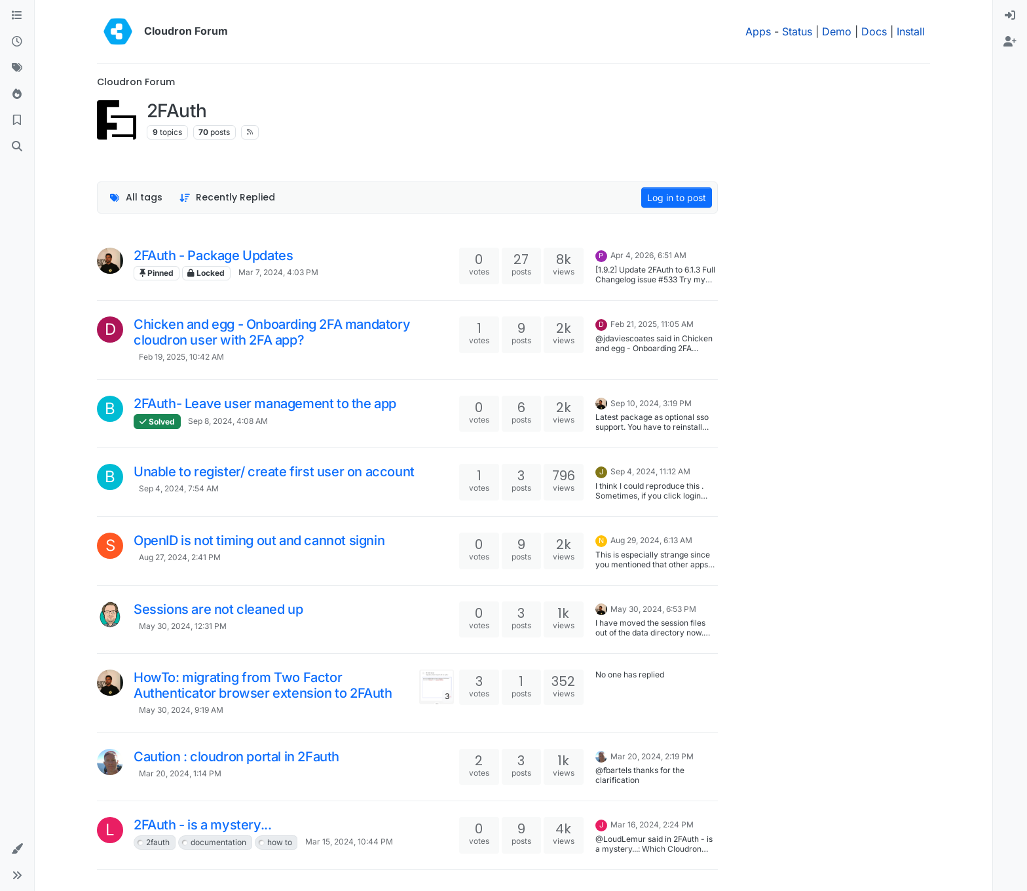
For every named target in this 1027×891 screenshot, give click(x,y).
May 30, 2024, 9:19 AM (181, 710)
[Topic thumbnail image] (436, 687)
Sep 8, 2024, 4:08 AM (228, 421)
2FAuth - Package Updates (213, 255)
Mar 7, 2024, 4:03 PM (278, 272)
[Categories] (17, 15)
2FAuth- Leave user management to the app (265, 403)
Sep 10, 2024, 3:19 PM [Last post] (651, 403)
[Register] (1010, 41)
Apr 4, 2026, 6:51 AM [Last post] (648, 255)
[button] (17, 849)
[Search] (17, 146)
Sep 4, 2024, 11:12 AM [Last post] (650, 471)
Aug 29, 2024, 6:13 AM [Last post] (651, 540)
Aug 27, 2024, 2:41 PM (180, 557)
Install (911, 31)
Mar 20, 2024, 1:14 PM (180, 773)
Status (797, 31)
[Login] (1010, 15)
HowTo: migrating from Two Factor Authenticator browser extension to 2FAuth (263, 685)
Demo (836, 31)
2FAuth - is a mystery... (202, 825)
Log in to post (676, 197)
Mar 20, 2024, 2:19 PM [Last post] (652, 756)
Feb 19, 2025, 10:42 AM (181, 357)
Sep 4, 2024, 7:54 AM (179, 488)
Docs (874, 31)
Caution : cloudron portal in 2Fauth (236, 757)
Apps (758, 31)
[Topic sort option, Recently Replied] (228, 197)
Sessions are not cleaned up (218, 609)
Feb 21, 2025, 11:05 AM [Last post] (652, 324)
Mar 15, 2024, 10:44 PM (349, 841)
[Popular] (17, 94)
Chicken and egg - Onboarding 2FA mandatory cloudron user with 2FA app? (272, 332)
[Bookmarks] (17, 120)
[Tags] (17, 68)
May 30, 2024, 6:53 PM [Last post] (653, 609)
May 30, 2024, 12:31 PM (183, 626)
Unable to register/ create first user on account (274, 472)
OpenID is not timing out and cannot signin (259, 540)
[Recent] (17, 41)
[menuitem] (1010, 15)
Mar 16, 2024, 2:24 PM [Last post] (652, 824)
